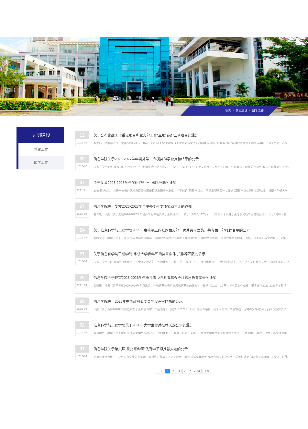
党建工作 (41, 149)
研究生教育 (154, 31)
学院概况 (54, 31)
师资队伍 (104, 31)
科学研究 (179, 31)
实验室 (204, 31)
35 (198, 375)
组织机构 (79, 31)
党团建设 (229, 31)
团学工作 (257, 110)
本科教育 (129, 31)
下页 (206, 375)
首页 (29, 31)
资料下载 (279, 31)
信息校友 (254, 31)
